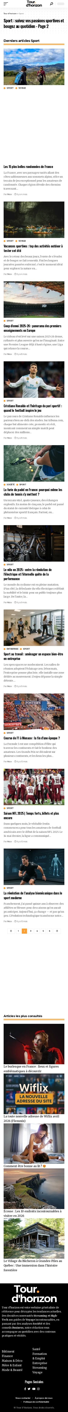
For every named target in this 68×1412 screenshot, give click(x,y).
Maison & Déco (12, 1360)
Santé (36, 1349)
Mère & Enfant (12, 1365)
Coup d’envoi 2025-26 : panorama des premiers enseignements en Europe (32, 328)
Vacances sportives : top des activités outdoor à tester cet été (33, 248)
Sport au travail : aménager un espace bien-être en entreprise (33, 656)
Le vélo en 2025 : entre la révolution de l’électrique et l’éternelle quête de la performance (27, 574)
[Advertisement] (34, 127)
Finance (7, 1356)
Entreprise (12, 649)
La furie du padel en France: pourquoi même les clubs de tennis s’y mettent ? (33, 491)
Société (11, 485)
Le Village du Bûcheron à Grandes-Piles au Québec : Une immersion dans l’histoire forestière (33, 1265)
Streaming (39, 1367)
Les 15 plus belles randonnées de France (28, 166)
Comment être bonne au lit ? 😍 (25, 1166)
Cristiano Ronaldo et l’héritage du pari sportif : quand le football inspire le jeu (33, 408)
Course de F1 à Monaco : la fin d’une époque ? (32, 738)
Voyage (22, 88)
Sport (10, 88)
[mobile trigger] (7, 3)
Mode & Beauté (12, 1370)
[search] (51, 4)
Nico (9, 194)
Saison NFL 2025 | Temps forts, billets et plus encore (31, 815)
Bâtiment (8, 1351)
